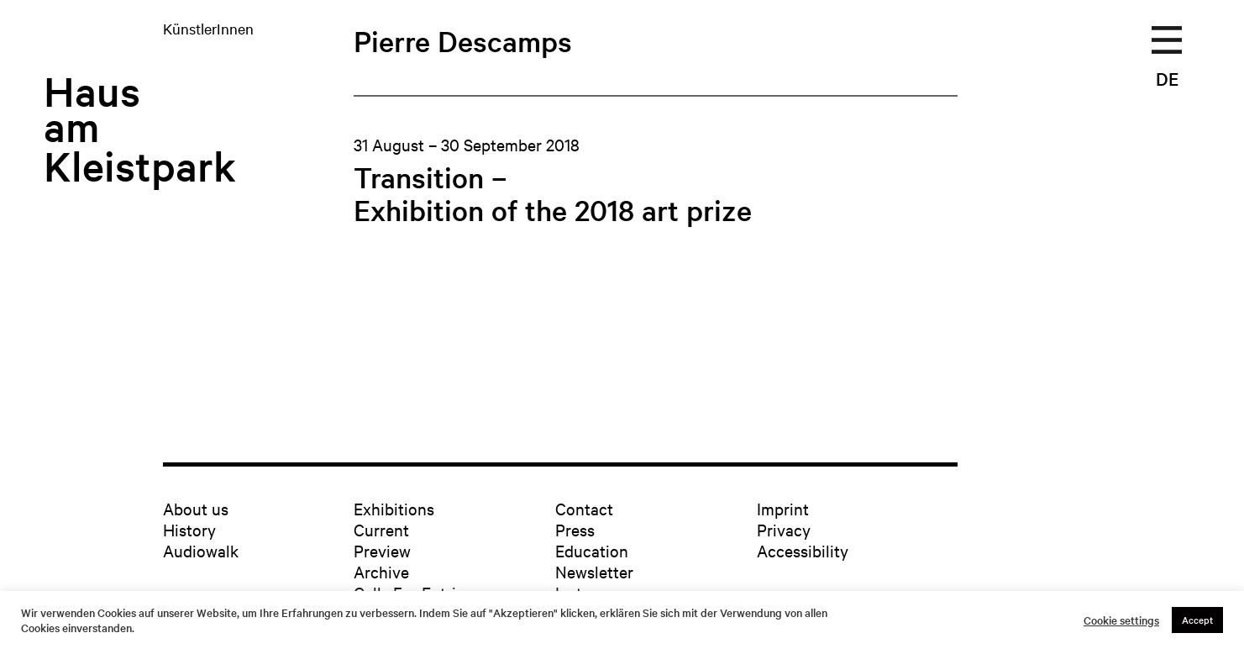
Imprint (783, 508)
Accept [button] (1197, 619)
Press (575, 529)
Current (381, 529)
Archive (381, 571)
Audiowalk (201, 550)
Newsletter (594, 571)
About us (195, 508)
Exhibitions (394, 508)
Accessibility (802, 550)
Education (591, 550)
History (189, 529)
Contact (584, 508)
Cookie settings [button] (1121, 620)
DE (1167, 78)
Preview (382, 550)
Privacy (784, 529)
